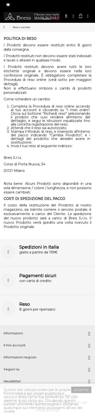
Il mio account (14, 345)
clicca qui (35, 400)
